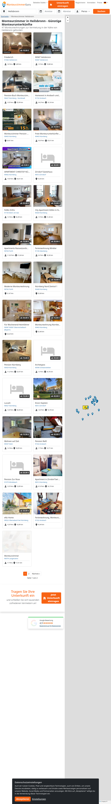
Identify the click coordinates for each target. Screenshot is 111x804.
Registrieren (80, 2)
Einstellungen (39, 799)
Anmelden (91, 2)
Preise (99, 2)
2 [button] (28, 574)
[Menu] (106, 2)
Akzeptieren (22, 799)
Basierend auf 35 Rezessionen (50, 626)
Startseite (5, 16)
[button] (36, 574)
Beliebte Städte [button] (39, 2)
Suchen (101, 11)
